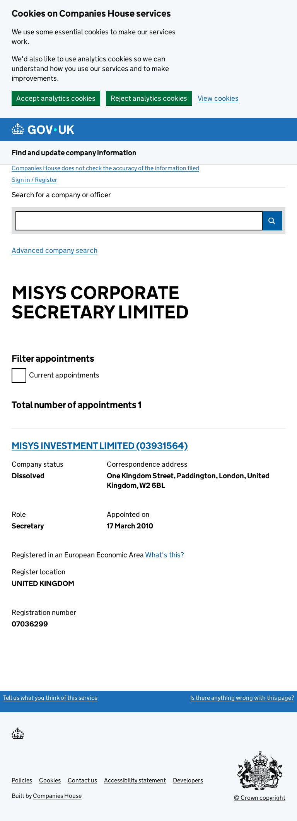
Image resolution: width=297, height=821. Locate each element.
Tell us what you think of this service (50, 697)
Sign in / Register (34, 179)
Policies (22, 780)
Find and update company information (74, 152)
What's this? (164, 554)
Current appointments (55, 376)
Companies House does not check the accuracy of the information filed (105, 168)
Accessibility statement (135, 780)
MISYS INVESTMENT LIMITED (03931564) (100, 445)
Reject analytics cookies (149, 98)
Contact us (82, 780)
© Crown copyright (259, 797)
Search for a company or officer (61, 194)
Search (272, 220)
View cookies (218, 98)
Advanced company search (54, 250)
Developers (188, 780)
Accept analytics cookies (56, 98)
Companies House (57, 795)
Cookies (50, 780)
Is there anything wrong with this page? (242, 697)
